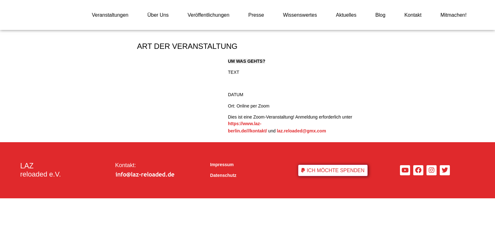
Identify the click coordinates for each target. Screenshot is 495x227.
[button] (332, 170)
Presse (256, 15)
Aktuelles (346, 15)
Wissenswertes (300, 15)
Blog (380, 15)
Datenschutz (223, 175)
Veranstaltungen (110, 15)
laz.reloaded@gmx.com (301, 130)
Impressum (222, 164)
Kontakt (412, 15)
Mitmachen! (453, 15)
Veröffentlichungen (208, 15)
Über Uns (158, 15)
